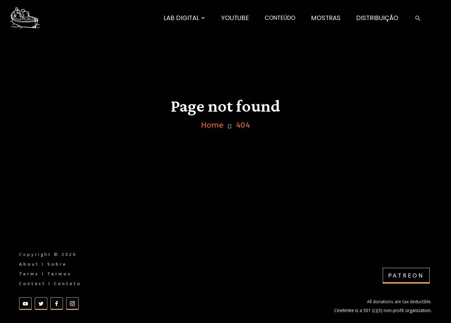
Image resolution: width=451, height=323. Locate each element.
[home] (25, 18)
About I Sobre (43, 264)
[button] (184, 18)
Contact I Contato (50, 283)
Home (212, 125)
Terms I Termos (45, 274)
